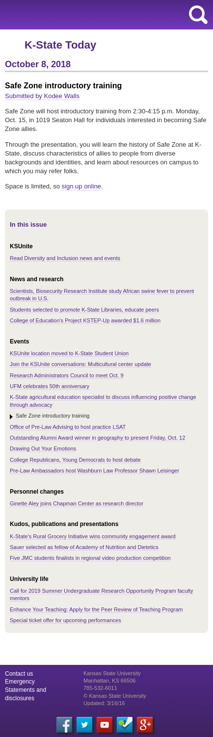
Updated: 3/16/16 (104, 703)
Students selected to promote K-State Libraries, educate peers (84, 310)
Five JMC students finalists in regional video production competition (90, 558)
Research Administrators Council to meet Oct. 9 (67, 375)
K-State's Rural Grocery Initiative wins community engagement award (93, 536)
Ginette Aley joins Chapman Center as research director (76, 503)
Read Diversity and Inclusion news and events (65, 258)
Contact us (19, 673)
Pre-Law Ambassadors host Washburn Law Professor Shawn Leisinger (94, 471)
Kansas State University (89, 14)
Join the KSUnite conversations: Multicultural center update (80, 364)
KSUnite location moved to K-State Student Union (69, 353)
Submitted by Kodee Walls (42, 96)
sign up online (81, 186)
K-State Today (60, 45)
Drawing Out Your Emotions (43, 448)
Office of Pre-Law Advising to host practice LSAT (68, 427)
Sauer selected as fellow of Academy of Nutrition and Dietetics (84, 547)
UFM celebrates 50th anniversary (49, 386)
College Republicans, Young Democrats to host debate (75, 460)
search (198, 15)
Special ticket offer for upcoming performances (65, 620)
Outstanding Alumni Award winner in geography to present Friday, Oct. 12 (97, 438)
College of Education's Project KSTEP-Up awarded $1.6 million (85, 320)
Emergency (20, 681)
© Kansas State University (114, 696)
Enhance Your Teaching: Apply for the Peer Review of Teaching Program (96, 609)
